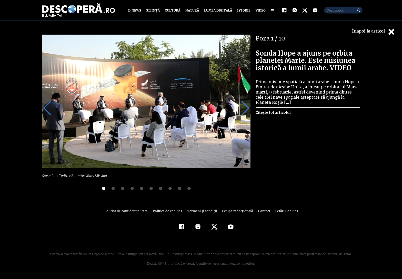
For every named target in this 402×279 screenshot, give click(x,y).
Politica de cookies (168, 212)
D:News (135, 11)
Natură (191, 11)
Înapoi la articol (373, 33)
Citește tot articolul (273, 113)
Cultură (172, 11)
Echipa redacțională (236, 212)
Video (260, 11)
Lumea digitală (217, 11)
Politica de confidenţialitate (128, 212)
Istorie (242, 11)
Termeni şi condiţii (201, 212)
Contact (262, 212)
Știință (153, 11)
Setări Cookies (284, 212)
